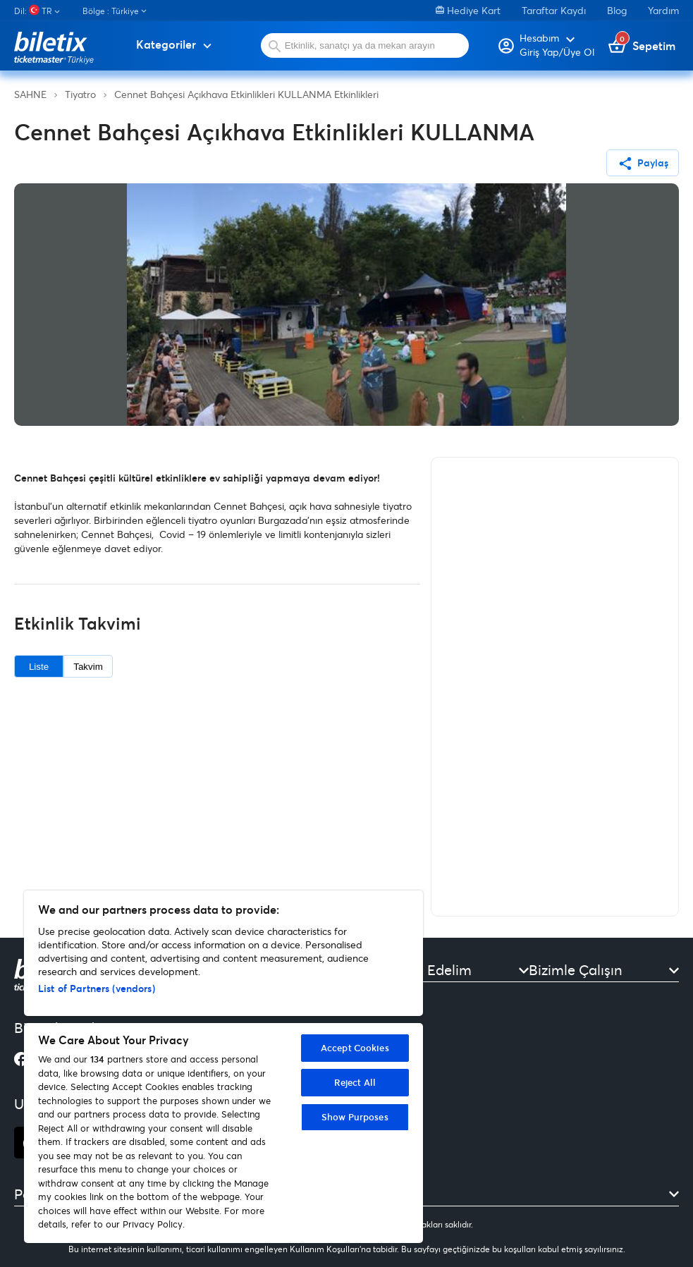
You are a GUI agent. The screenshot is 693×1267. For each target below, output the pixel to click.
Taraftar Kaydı (554, 10)
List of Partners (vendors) (96, 988)
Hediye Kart (468, 10)
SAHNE (30, 94)
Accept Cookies (355, 1047)
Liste (39, 666)
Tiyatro (80, 94)
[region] (223, 1066)
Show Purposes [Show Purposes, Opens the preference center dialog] (354, 1116)
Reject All (355, 1082)
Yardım (663, 10)
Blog (617, 10)
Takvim (87, 666)
